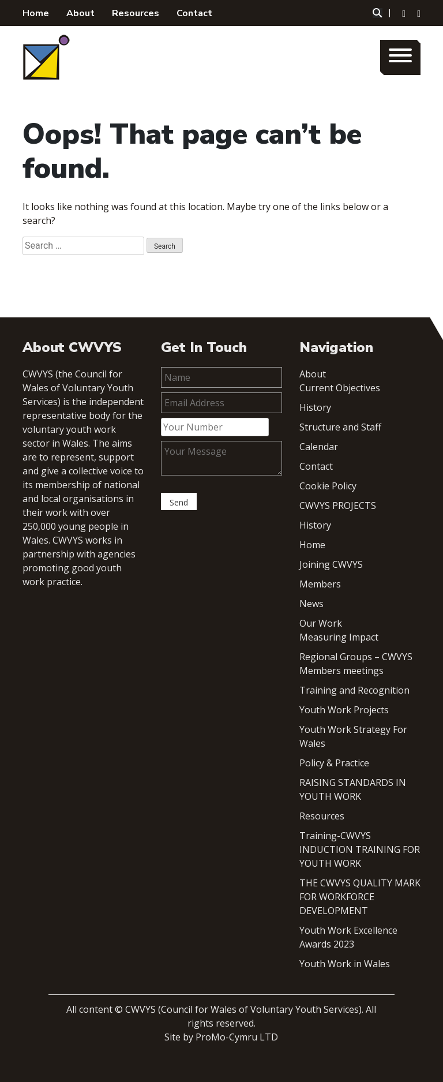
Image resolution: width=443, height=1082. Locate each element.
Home (35, 13)
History (315, 407)
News (311, 603)
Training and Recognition (354, 690)
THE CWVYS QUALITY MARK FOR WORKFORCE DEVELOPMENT (360, 897)
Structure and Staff (340, 427)
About (80, 13)
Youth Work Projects (344, 709)
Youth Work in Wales (344, 963)
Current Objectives (339, 387)
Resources (135, 13)
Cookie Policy (327, 486)
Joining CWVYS (331, 564)
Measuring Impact (338, 637)
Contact (194, 13)
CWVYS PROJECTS (337, 505)
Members (320, 584)
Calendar (318, 446)
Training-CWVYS (335, 835)
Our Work (320, 623)
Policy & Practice (334, 763)
